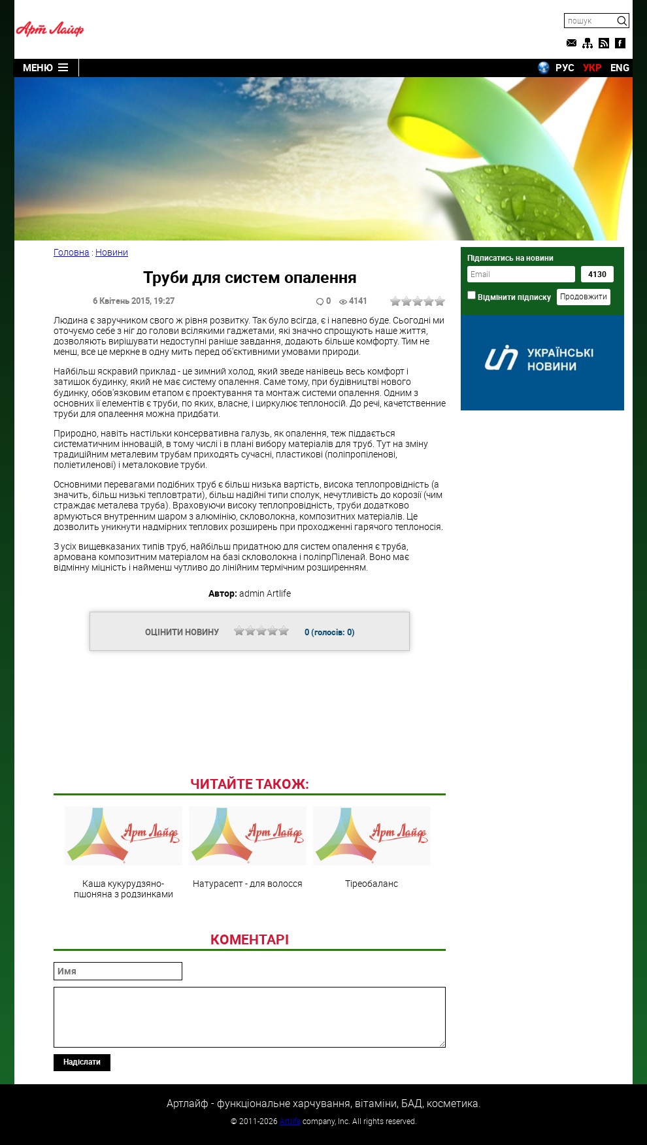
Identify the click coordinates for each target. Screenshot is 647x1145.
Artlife (290, 1121)
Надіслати (82, 1061)
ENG (619, 67)
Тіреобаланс (372, 847)
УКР (592, 67)
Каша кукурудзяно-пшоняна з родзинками (123, 852)
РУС (565, 67)
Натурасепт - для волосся (248, 847)
